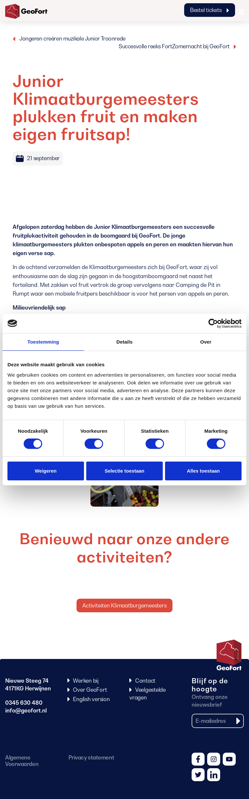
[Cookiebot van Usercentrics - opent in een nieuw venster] (213, 323)
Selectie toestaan (125, 471)
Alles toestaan (203, 471)
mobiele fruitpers (76, 293)
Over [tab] (205, 341)
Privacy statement (91, 757)
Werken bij (86, 680)
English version (91, 699)
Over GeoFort (90, 690)
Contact (145, 680)
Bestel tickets (209, 10)
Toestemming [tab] (43, 341)
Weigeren (45, 471)
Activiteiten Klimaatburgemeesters (124, 605)
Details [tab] (124, 341)
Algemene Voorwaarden (21, 760)
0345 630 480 (23, 702)
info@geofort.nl (26, 710)
